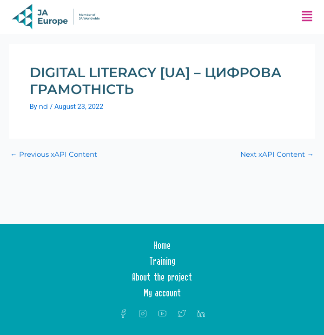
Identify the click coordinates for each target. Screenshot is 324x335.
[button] (307, 17)
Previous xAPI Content (53, 154)
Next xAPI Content (277, 154)
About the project (162, 276)
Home (162, 245)
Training (162, 261)
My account (162, 292)
